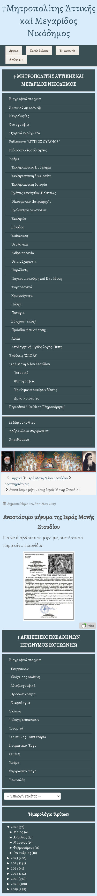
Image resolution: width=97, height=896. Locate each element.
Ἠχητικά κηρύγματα (24, 133)
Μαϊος (16, 832)
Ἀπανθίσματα (19, 439)
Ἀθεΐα (14, 338)
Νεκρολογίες (19, 116)
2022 (12, 873)
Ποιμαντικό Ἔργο (22, 745)
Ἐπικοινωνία (67, 50)
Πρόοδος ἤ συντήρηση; (27, 329)
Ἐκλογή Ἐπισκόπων (24, 719)
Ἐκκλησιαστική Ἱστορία (28, 184)
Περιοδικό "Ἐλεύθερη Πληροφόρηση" (37, 406)
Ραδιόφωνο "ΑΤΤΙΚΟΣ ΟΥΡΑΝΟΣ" (34, 141)
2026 (12, 826)
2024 (12, 863)
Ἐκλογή (15, 711)
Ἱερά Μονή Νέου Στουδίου (29, 364)
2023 (12, 868)
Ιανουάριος (20, 852)
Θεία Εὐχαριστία (22, 261)
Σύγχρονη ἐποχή (22, 321)
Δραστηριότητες (26, 398)
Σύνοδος (16, 227)
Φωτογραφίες (19, 124)
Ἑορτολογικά (20, 287)
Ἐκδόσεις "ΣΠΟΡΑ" (23, 355)
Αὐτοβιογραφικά (22, 685)
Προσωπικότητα (22, 694)
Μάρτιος (18, 842)
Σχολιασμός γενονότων (28, 210)
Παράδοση (18, 270)
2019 (12, 889)
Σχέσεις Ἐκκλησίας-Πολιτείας (32, 193)
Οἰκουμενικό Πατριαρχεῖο (30, 201)
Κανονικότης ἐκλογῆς (25, 107)
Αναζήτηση (16, 59)
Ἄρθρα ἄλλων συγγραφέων (29, 431)
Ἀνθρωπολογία (21, 252)
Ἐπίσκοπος (18, 235)
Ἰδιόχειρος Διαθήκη (24, 677)
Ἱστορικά (16, 728)
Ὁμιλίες (14, 754)
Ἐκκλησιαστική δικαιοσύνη (30, 175)
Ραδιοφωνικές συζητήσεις (28, 150)
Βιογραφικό (19, 668)
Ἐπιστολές (17, 779)
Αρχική (14, 50)
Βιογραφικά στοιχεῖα (25, 98)
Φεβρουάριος (21, 847)
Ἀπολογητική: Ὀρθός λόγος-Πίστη (35, 347)
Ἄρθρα (14, 158)
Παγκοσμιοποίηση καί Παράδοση (35, 278)
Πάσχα (15, 304)
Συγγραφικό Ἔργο (22, 771)
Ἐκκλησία (17, 218)
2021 (12, 878)
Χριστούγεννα (21, 295)
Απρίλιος (18, 837)
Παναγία (17, 312)
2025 (12, 858)
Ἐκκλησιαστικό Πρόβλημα (30, 167)
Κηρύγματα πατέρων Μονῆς (35, 389)
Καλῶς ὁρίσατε (39, 50)
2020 (12, 883)
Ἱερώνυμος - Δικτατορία (27, 736)
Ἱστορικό (21, 372)
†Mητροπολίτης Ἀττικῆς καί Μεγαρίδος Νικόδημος (48, 21)
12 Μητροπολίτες (22, 422)
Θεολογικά (18, 244)
